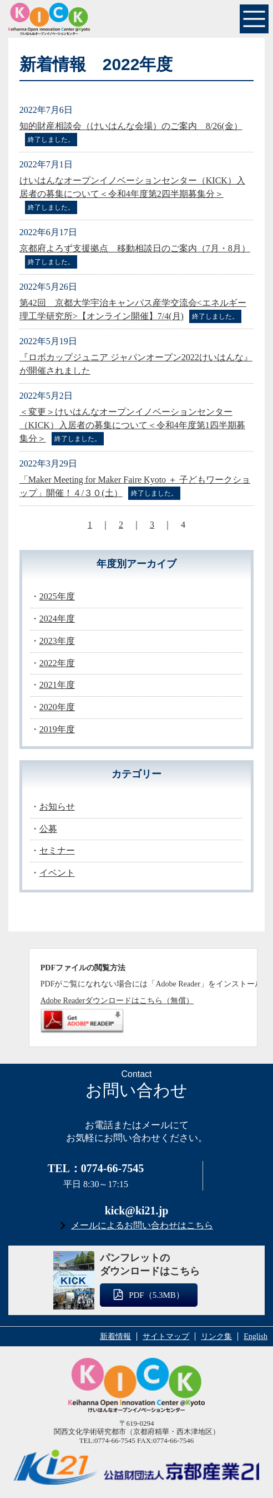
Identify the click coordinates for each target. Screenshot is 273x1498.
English (255, 1336)
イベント (57, 872)
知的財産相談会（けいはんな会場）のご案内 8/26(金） (130, 126)
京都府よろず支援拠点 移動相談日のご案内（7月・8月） (134, 248)
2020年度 (57, 707)
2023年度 (57, 641)
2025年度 (57, 596)
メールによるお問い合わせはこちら (142, 1225)
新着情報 (115, 1336)
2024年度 (57, 618)
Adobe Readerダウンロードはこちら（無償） (117, 1000)
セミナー (57, 850)
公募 (48, 829)
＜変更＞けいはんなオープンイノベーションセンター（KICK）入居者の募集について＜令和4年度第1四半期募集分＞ (132, 425)
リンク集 (216, 1336)
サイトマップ (166, 1336)
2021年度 (57, 685)
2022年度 (57, 663)
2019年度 (57, 729)
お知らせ (57, 806)
